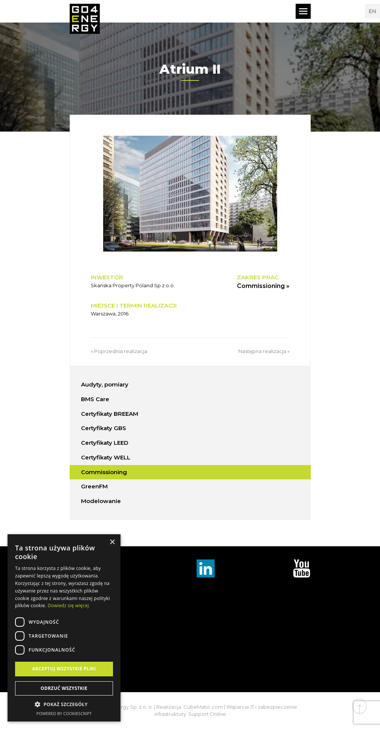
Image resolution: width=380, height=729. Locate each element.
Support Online (207, 714)
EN (372, 11)
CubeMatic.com (203, 707)
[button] (64, 704)
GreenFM (94, 486)
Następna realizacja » (264, 351)
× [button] (112, 542)
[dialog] (64, 627)
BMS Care (95, 399)
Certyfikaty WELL (105, 457)
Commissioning (104, 472)
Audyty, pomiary (104, 384)
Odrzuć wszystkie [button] (64, 688)
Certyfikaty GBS (103, 428)
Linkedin (206, 568)
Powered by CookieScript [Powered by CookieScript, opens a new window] (64, 713)
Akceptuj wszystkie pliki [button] (64, 668)
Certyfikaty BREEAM (109, 413)
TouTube (302, 568)
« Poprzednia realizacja (119, 351)
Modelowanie (101, 501)
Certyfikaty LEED (104, 442)
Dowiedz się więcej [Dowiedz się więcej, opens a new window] (68, 605)
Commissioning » (263, 285)
